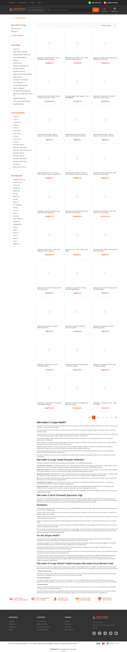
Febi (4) (15, 199)
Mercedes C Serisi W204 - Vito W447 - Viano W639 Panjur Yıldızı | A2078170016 (104, 96)
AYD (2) (15, 208)
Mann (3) (16, 202)
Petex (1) (16, 233)
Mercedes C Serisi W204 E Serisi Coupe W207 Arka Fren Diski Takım (49, 211)
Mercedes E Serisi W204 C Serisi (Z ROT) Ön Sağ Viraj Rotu (105, 288)
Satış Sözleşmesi (41, 621)
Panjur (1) (16, 60)
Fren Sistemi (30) (18, 83)
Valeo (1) (15, 239)
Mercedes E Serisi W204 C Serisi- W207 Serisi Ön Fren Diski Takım (104, 173)
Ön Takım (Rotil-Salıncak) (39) (22, 91)
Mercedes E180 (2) (18, 156)
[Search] (72, 10)
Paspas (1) (16, 49)
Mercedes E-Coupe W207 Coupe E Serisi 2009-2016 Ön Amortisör (105, 58)
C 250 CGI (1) (17, 122)
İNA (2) (15, 213)
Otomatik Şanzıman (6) (20, 57)
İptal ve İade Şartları (42, 630)
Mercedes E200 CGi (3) (20, 159)
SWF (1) (15, 236)
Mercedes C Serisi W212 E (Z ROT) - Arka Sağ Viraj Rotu (103, 327)
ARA (96, 10)
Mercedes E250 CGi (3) (20, 161)
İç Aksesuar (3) (17, 63)
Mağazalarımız (23, 2)
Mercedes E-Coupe (20, 18)
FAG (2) (15, 211)
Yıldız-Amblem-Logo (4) (20, 52)
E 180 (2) (15, 125)
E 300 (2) (15, 142)
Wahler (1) (16, 244)
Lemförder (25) (17, 183)
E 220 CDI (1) (17, 133)
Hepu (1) (15, 227)
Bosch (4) (16, 197)
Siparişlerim (68, 627)
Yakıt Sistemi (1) (18, 77)
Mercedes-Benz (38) (19, 180)
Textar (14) (16, 185)
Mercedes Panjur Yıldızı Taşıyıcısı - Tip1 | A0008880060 (77, 96)
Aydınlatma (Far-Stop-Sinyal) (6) (22, 74)
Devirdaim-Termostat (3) (20, 80)
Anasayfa (11, 621)
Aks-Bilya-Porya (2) (18, 69)
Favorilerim (68, 624)
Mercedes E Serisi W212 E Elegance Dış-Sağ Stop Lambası (77, 403)
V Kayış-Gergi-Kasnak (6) (20, 85)
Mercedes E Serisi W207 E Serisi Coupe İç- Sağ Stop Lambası (104, 365)
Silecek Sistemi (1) (18, 104)
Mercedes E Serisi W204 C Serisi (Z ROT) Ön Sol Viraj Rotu (105, 250)
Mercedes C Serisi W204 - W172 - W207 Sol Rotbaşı (105, 403)
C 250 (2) (16, 119)
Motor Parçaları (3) (18, 88)
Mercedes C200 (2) (18, 153)
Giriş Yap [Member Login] (104, 11)
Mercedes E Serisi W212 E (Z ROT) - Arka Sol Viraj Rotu (48, 327)
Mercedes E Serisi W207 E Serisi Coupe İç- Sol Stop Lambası (76, 365)
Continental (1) (17, 225)
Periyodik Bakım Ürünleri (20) (21, 55)
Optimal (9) (16, 191)
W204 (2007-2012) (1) (19, 167)
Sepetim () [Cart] (115, 11)
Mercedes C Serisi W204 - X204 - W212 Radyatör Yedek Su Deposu (76, 58)
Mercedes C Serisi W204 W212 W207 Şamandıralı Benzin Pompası (48, 58)
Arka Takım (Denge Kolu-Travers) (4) (23, 95)
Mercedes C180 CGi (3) (20, 147)
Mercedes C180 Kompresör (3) (22, 150)
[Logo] (17, 10)
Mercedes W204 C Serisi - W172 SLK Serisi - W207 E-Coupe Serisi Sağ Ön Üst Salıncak (49, 173)
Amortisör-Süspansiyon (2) (21, 66)
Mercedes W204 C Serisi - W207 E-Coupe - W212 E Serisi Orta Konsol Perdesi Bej (48, 135)
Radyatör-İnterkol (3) (19, 98)
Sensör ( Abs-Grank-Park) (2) (21, 101)
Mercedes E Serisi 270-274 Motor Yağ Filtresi (76, 250)
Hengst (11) (16, 188)
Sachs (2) (16, 216)
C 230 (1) (16, 117)
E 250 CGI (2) (17, 139)
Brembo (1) (16, 222)
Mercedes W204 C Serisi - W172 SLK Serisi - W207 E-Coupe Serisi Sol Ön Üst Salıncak (76, 173)
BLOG (39, 2)
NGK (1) (15, 230)
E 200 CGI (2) (17, 131)
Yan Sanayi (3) (17, 205)
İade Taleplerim (69, 630)
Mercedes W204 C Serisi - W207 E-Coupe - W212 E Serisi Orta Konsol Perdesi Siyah (75, 135)
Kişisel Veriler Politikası (43, 627)
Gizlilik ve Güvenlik (42, 624)
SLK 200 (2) (16, 164)
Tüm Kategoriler (37, 10)
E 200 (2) (15, 128)
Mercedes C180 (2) (18, 145)
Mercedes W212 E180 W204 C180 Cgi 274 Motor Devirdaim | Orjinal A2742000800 (48, 96)
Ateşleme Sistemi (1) (19, 71)
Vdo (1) (15, 241)
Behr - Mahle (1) (18, 219)
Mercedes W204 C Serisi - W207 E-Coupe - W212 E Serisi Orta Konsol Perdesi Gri (103, 135)
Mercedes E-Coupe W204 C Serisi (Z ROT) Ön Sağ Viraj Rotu (75, 288)
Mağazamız (12, 627)
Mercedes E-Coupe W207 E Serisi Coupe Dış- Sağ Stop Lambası (49, 403)
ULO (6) (15, 194)
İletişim (32, 2)
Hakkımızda (12, 2)
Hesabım (67, 621)
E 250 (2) (15, 136)
